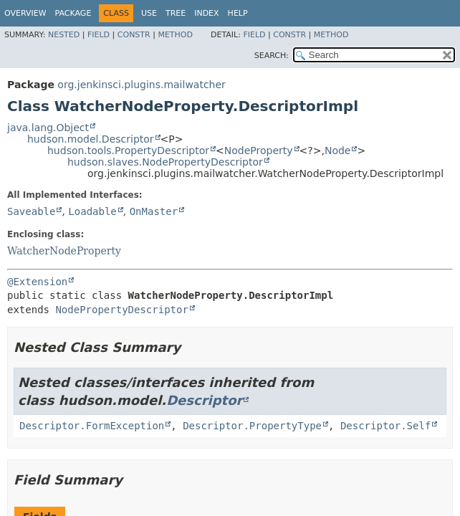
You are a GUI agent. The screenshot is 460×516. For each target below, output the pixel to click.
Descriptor (204, 400)
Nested (64, 34)
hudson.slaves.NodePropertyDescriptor (165, 162)
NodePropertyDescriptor (121, 309)
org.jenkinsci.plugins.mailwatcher (141, 84)
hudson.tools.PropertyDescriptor (128, 150)
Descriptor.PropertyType (252, 425)
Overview (25, 13)
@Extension (37, 281)
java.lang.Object (48, 127)
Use (149, 13)
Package (73, 13)
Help (238, 13)
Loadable (92, 211)
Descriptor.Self (385, 425)
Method (175, 34)
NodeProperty (258, 150)
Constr (134, 34)
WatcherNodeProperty (64, 251)
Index (206, 13)
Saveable (31, 211)
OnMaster (154, 211)
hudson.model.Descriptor (90, 139)
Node (338, 150)
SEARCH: (271, 55)
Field (98, 34)
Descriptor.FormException (91, 425)
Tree (176, 13)
